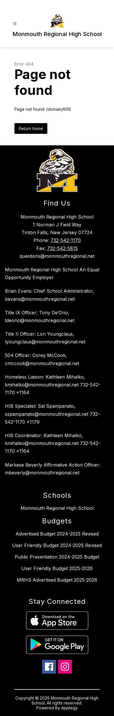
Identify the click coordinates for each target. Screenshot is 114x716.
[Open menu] (15, 23)
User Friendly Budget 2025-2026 (57, 568)
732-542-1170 (66, 240)
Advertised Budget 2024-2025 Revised (57, 534)
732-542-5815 (62, 248)
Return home (31, 128)
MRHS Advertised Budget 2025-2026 (57, 580)
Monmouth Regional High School (57, 508)
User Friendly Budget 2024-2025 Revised (57, 545)
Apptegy (69, 707)
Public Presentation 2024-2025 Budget (57, 557)
